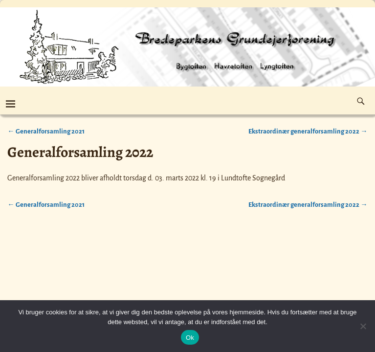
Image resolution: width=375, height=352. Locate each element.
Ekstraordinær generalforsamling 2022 (307, 131)
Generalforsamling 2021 (45, 131)
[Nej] (363, 326)
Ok (190, 337)
